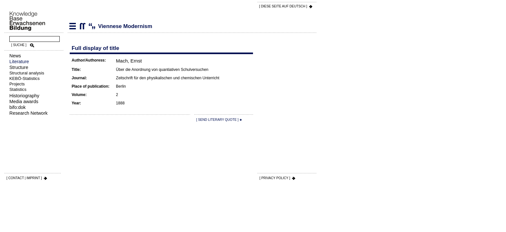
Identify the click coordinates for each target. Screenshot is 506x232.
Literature (19, 61)
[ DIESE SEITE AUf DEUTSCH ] (283, 6)
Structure (18, 67)
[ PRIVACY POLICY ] (274, 178)
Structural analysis (26, 73)
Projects (17, 84)
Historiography (24, 95)
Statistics (17, 89)
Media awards (23, 101)
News (15, 55)
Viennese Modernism (82, 26)
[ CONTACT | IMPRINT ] (24, 178)
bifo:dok (17, 107)
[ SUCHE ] (18, 45)
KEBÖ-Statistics (24, 78)
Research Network (28, 113)
